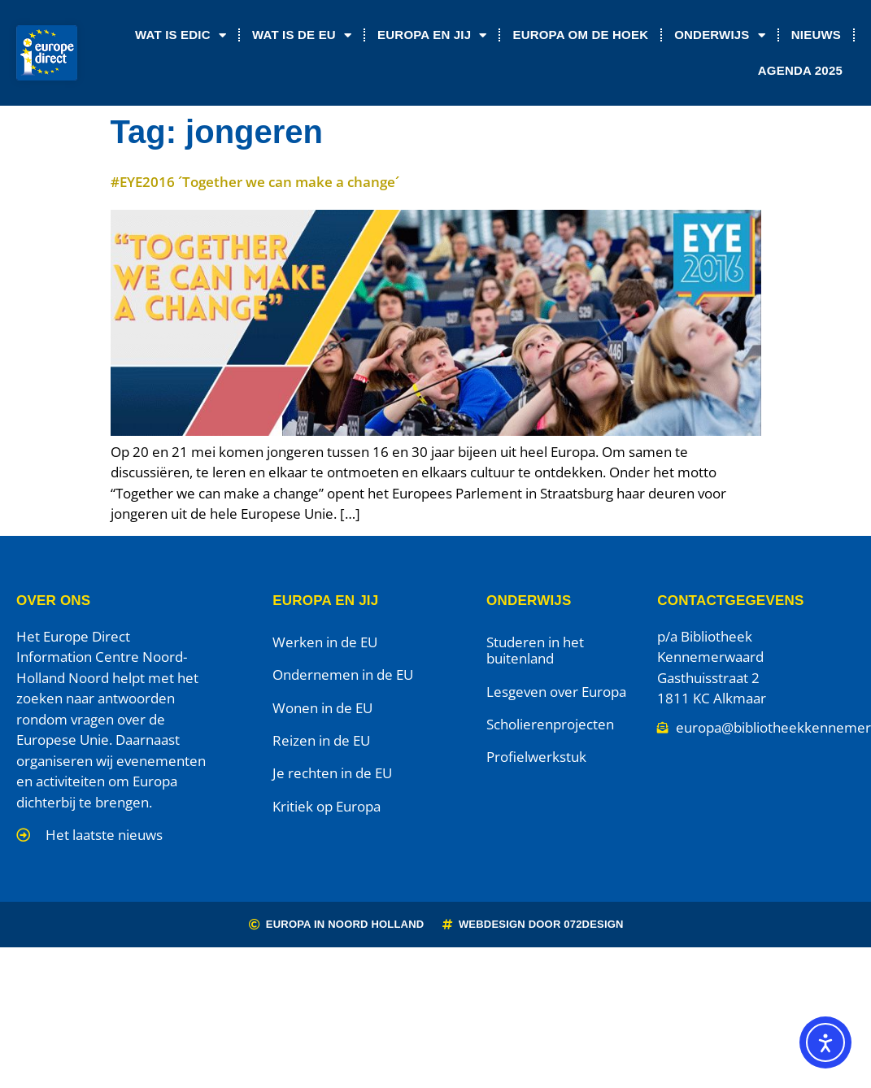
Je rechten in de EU (332, 773)
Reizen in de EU (321, 740)
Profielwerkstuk (536, 756)
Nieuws (816, 34)
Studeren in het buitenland (535, 650)
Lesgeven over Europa (556, 691)
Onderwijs (719, 35)
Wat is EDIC (180, 35)
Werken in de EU (324, 642)
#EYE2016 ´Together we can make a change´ (255, 181)
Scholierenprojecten (550, 724)
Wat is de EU (301, 35)
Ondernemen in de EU (342, 674)
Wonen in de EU (322, 707)
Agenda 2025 (800, 70)
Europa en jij (431, 35)
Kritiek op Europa (326, 806)
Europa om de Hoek (580, 34)
